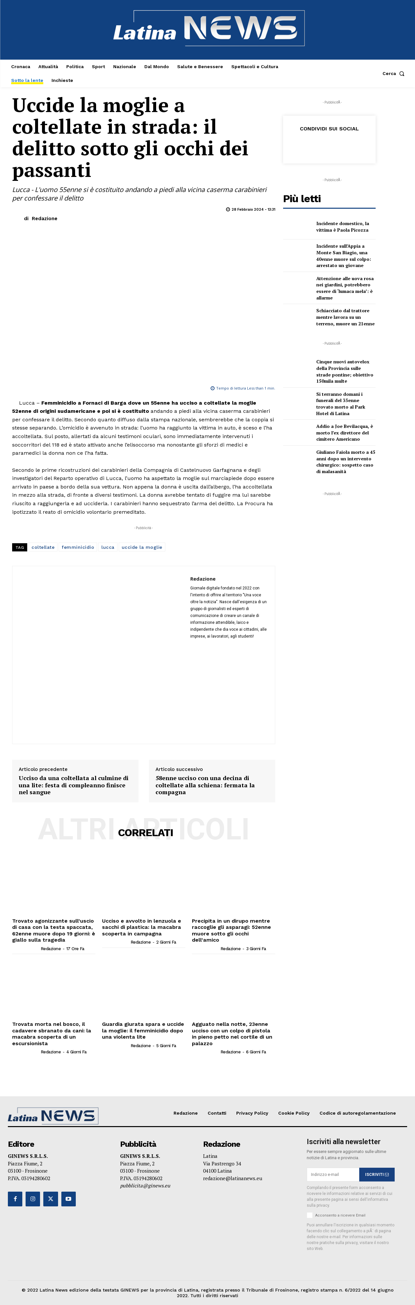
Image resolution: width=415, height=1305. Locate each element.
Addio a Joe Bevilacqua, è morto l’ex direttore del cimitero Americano (344, 432)
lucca (107, 547)
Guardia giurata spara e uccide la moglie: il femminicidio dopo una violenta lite (142, 1030)
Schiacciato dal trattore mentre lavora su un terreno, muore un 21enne (345, 316)
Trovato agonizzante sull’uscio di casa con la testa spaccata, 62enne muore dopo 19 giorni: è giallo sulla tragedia (53, 930)
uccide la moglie (142, 547)
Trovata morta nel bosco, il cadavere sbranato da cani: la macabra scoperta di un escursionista (50, 1033)
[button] (395, 73)
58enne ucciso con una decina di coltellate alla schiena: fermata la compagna (205, 785)
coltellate (42, 547)
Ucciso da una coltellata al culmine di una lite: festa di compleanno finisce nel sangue (74, 785)
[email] (333, 1174)
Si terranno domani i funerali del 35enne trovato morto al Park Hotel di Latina (340, 403)
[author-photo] (26, 948)
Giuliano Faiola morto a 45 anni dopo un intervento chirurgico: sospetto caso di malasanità (345, 461)
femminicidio (78, 547)
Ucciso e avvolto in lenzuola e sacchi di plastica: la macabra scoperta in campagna (141, 927)
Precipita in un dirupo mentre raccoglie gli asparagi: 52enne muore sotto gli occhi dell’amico (231, 930)
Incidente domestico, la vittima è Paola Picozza (342, 226)
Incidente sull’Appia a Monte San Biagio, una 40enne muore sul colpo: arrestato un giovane (343, 255)
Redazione (44, 218)
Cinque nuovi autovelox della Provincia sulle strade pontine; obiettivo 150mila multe (344, 371)
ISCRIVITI (377, 1174)
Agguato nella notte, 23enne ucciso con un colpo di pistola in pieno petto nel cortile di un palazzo (232, 1033)
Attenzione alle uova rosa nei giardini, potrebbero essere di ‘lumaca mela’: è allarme (345, 288)
